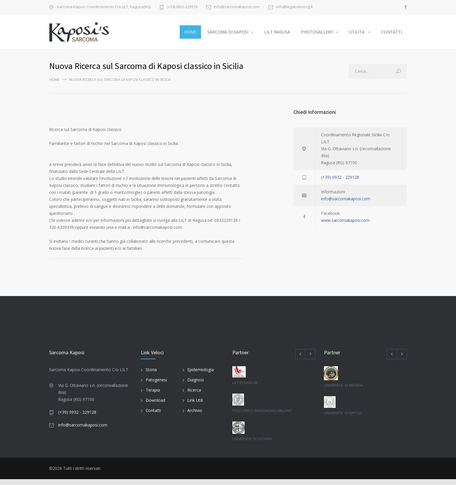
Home (54, 85)
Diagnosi (195, 386)
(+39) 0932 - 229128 (340, 183)
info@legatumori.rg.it (294, 7)
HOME (190, 35)
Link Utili (195, 406)
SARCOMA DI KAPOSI (227, 35)
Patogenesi (156, 386)
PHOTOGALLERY (317, 35)
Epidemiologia (200, 375)
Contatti (153, 416)
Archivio (194, 416)
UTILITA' (357, 35)
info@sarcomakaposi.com (237, 7)
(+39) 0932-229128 (182, 7)
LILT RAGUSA (277, 35)
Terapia (153, 396)
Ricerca (194, 396)
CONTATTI (391, 35)
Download (155, 406)
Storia (151, 375)
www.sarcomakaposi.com (345, 226)
